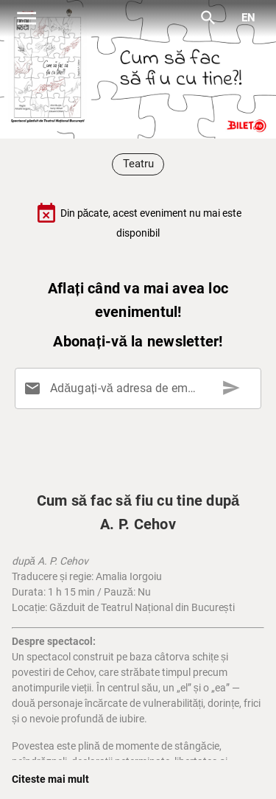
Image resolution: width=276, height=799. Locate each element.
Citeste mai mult (50, 779)
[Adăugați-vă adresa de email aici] (141, 388)
